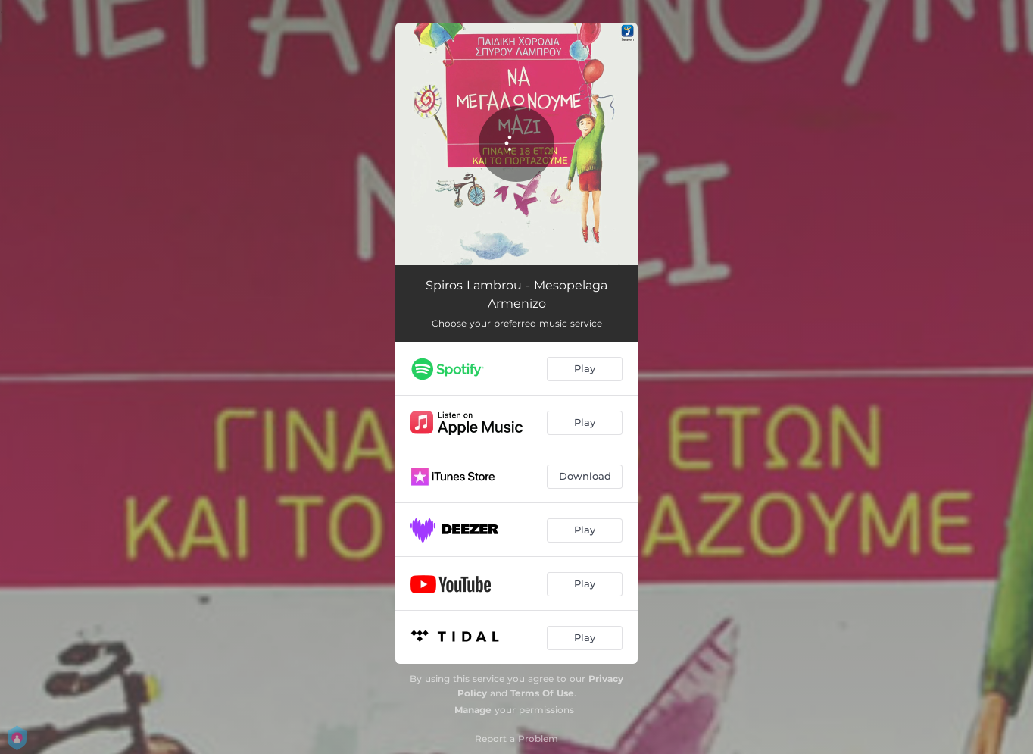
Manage (473, 709)
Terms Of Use (542, 693)
